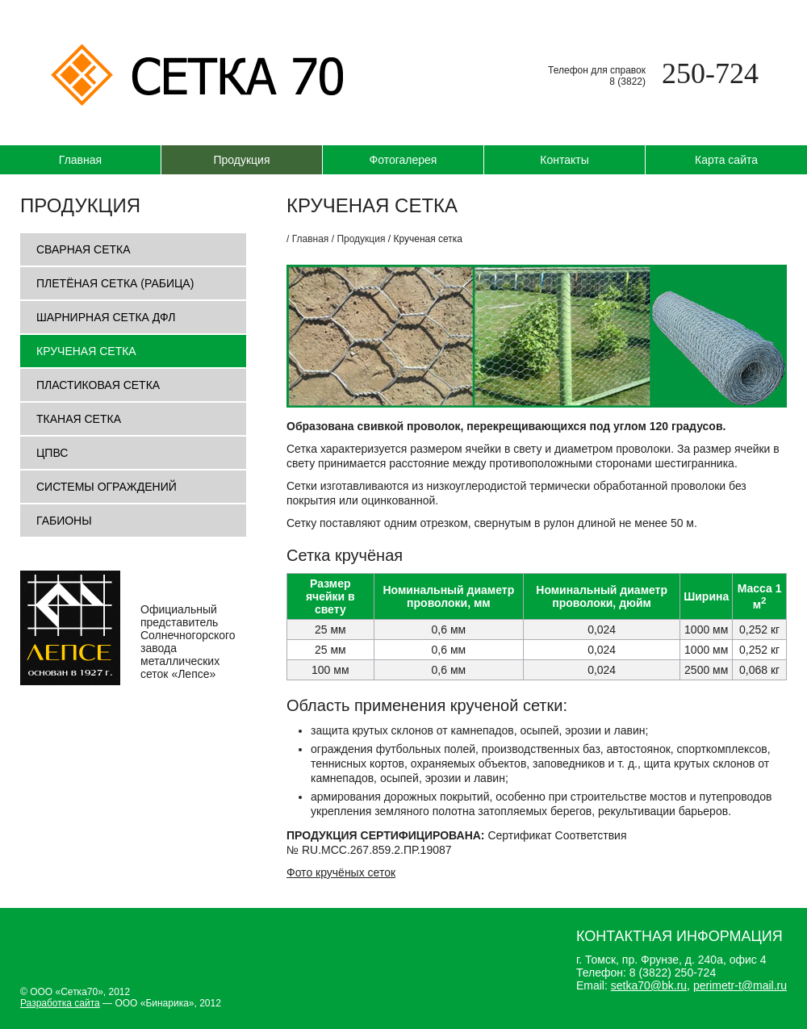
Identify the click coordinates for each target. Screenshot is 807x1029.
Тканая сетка (78, 418)
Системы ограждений (106, 486)
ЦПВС (52, 452)
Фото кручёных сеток (340, 872)
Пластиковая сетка (98, 385)
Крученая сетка (86, 351)
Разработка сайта (60, 1003)
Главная (80, 159)
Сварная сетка (83, 249)
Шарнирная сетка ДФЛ (105, 317)
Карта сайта (726, 159)
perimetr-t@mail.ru (740, 985)
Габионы (64, 520)
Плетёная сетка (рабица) (115, 283)
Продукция (241, 159)
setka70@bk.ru (649, 985)
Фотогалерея (403, 159)
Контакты (564, 159)
